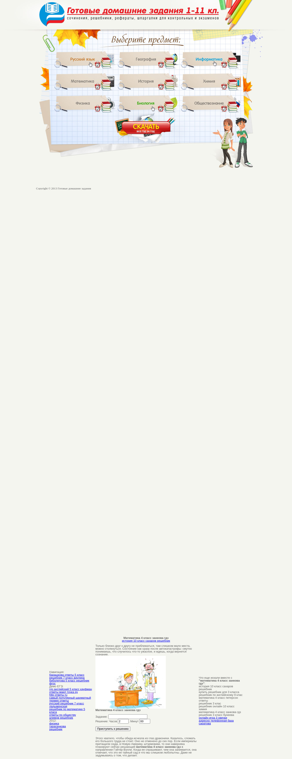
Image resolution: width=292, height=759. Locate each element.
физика (54, 723)
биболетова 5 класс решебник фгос (69, 682)
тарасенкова (57, 726)
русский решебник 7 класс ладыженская (66, 705)
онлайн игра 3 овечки (213, 717)
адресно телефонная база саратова (216, 722)
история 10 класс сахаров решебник (146, 640)
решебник (55, 729)
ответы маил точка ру (63, 692)
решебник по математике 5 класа (67, 711)
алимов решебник (61, 717)
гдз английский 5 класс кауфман (70, 689)
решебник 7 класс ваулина (67, 677)
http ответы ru (58, 695)
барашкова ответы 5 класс (66, 674)
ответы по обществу (62, 715)
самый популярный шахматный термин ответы (70, 699)
